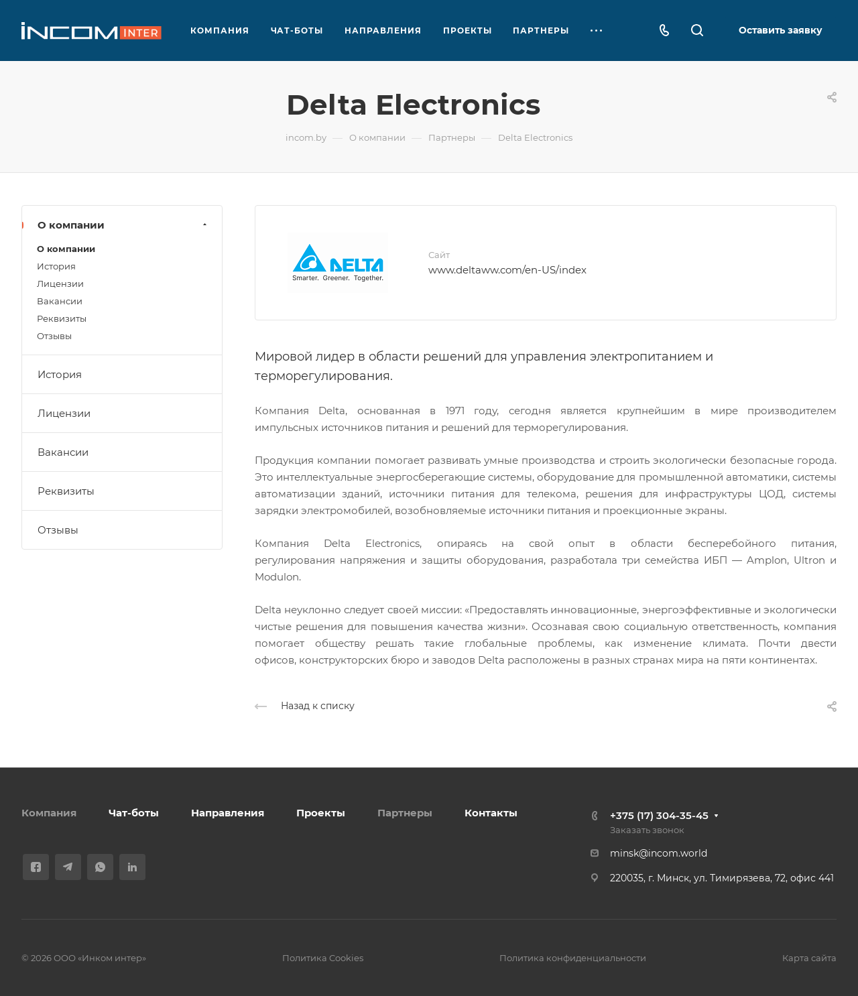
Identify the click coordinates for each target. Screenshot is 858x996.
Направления (227, 812)
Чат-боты (134, 812)
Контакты (491, 812)
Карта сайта (809, 957)
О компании (124, 225)
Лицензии (60, 283)
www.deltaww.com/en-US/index (507, 269)
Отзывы (54, 335)
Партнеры (404, 812)
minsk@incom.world (658, 853)
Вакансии (59, 301)
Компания (48, 812)
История (56, 266)
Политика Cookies (322, 957)
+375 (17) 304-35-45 (659, 815)
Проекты (320, 812)
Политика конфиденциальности (572, 957)
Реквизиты (61, 318)
